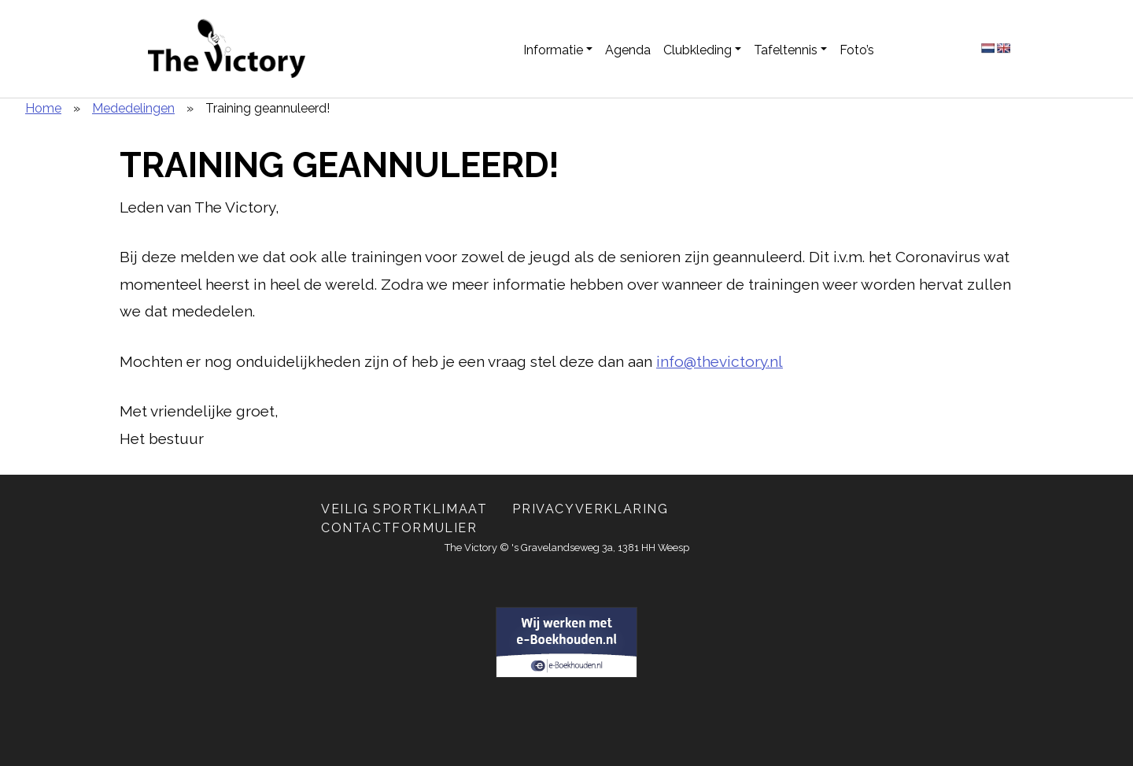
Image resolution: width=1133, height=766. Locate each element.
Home (43, 108)
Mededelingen (133, 108)
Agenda (628, 50)
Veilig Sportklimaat (404, 508)
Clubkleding (697, 50)
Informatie (553, 50)
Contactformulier (399, 527)
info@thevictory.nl (719, 361)
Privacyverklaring (590, 508)
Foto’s (857, 50)
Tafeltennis (785, 50)
